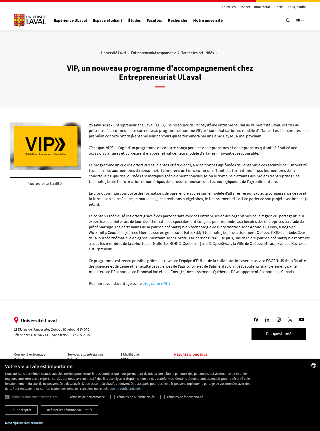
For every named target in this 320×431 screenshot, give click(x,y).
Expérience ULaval (70, 20)
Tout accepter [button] (21, 410)
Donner (245, 7)
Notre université (208, 20)
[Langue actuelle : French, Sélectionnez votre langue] (300, 20)
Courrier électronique (29, 354)
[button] (24, 423)
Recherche (177, 20)
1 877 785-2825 (79, 335)
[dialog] (160, 395)
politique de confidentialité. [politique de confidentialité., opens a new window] (121, 389)
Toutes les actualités (46, 183)
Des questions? (279, 333)
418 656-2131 (40, 335)
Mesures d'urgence (190, 354)
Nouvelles (229, 7)
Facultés (154, 20)
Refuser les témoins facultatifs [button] (69, 410)
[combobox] (313, 365)
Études (134, 20)
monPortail (262, 7)
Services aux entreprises (85, 354)
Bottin (279, 7)
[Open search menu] (288, 20)
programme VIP (155, 283)
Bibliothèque (129, 354)
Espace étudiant (107, 20)
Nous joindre (297, 7)
